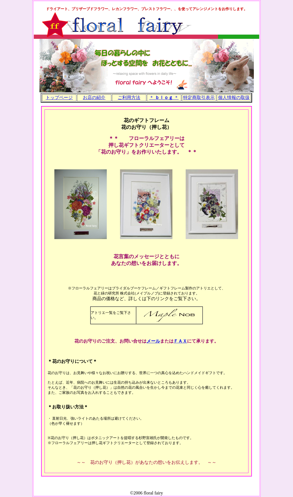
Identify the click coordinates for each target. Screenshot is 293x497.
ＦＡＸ (180, 341)
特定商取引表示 (199, 97)
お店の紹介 (94, 97)
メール (153, 341)
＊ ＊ (164, 97)
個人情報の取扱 (234, 97)
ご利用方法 (129, 97)
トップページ (59, 97)
